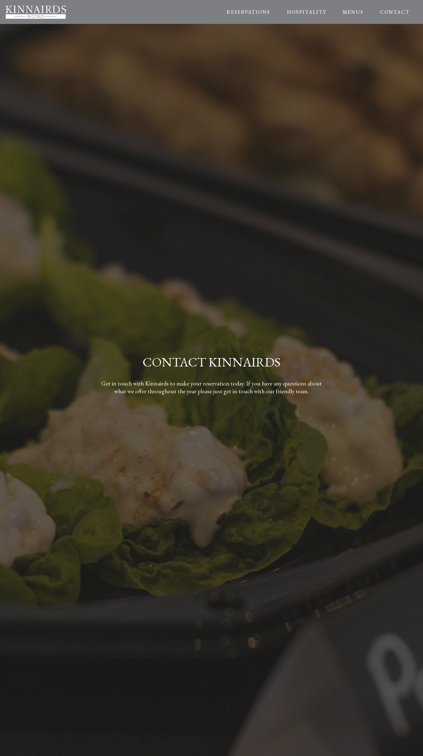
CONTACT (395, 12)
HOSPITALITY (306, 12)
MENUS (353, 12)
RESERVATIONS (248, 12)
